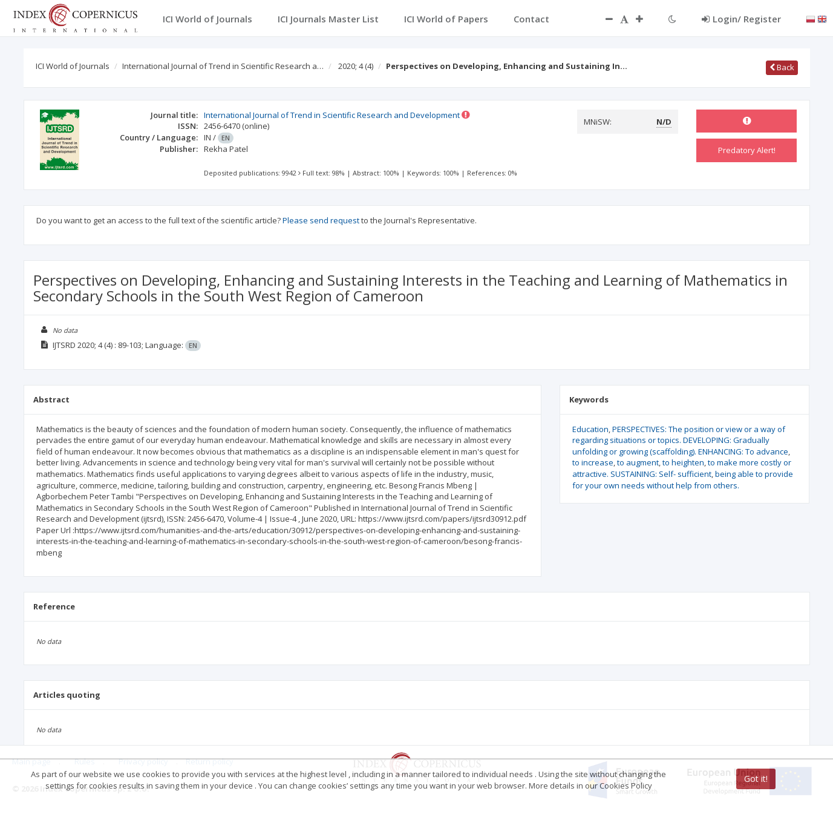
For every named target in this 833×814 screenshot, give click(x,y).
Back (781, 67)
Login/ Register (741, 19)
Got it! (756, 778)
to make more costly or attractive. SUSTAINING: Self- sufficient (681, 468)
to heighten (683, 462)
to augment (638, 462)
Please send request (321, 220)
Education (590, 429)
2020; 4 (355, 66)
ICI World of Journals (72, 66)
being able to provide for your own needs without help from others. (682, 479)
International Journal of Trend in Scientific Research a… (223, 66)
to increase (592, 462)
